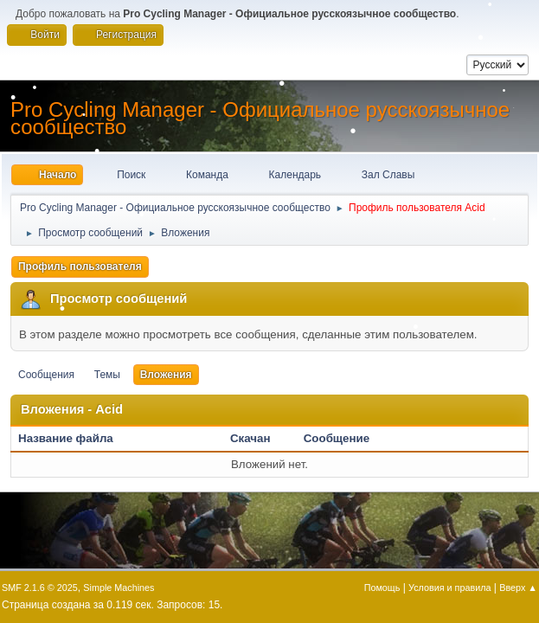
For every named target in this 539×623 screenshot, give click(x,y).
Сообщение (336, 438)
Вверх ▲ (518, 587)
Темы (107, 375)
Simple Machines (118, 587)
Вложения (166, 375)
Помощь (382, 587)
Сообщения (46, 375)
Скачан (250, 438)
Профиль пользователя (80, 266)
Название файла (75, 438)
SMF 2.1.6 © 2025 (40, 587)
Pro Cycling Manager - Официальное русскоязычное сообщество (260, 118)
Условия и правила (449, 587)
